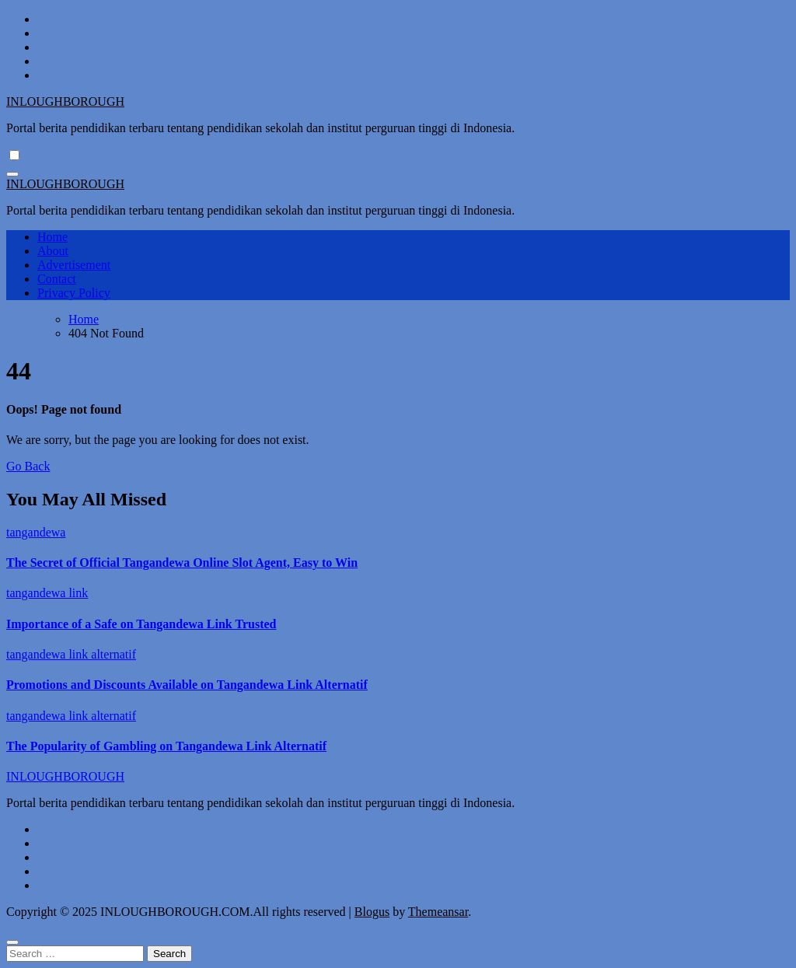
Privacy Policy (73, 292)
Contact (56, 278)
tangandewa (35, 532)
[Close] (12, 942)
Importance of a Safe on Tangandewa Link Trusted (141, 624)
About (52, 250)
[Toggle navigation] (12, 174)
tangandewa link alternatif (71, 654)
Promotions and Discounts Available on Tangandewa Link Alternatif (187, 684)
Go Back (28, 466)
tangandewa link (47, 592)
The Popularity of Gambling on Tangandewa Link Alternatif (166, 746)
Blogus (371, 911)
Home (52, 236)
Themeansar (438, 911)
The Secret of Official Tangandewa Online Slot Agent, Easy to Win (182, 562)
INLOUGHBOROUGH (65, 101)
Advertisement (73, 264)
